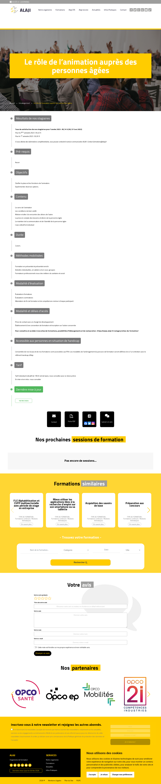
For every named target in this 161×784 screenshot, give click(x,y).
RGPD (78, 780)
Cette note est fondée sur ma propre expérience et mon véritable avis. (64, 647)
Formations (60, 9)
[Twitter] (89, 423)
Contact (123, 9)
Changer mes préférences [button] (122, 775)
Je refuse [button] (104, 775)
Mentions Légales (54, 780)
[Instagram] (93, 423)
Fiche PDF (71, 421)
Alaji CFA (72, 9)
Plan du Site (69, 780)
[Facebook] (85, 423)
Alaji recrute (83, 9)
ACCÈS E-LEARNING (19, 1)
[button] (148, 510)
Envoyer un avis (43, 653)
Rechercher (80, 562)
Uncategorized (24, 103)
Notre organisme (45, 9)
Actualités (96, 9)
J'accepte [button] (92, 775)
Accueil (12, 103)
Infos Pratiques (110, 9)
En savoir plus (26, 524)
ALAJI (25, 10)
